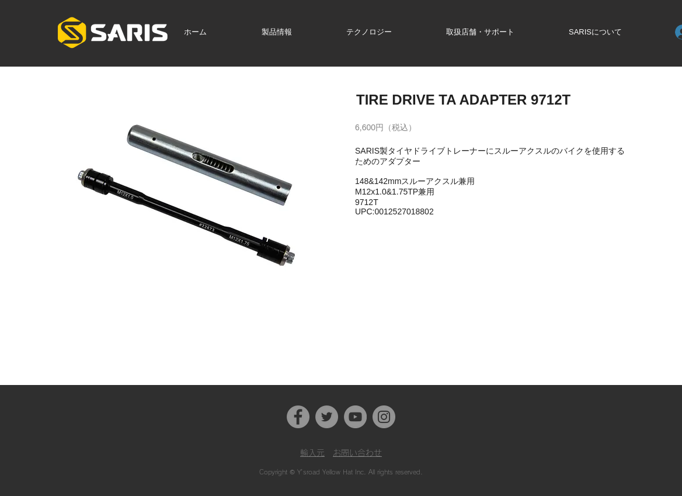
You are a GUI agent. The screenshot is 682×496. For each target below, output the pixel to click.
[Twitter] (326, 416)
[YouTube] (355, 416)
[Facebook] (298, 416)
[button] (294, 32)
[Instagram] (384, 416)
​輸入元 (312, 453)
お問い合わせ (357, 453)
